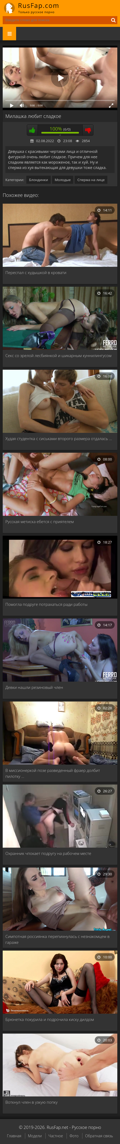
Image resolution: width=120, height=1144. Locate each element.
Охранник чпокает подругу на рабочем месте (48, 853)
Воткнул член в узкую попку (31, 1102)
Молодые (63, 179)
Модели (35, 1135)
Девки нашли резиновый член (34, 687)
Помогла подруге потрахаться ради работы (46, 604)
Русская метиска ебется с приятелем (39, 521)
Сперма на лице (91, 179)
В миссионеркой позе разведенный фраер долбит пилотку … (52, 773)
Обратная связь (99, 1135)
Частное (55, 1135)
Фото (74, 1135)
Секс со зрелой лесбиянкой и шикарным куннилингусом (58, 355)
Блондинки (38, 179)
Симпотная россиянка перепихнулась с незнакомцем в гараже (57, 939)
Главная (14, 1135)
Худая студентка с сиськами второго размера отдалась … (58, 438)
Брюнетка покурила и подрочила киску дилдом (49, 1019)
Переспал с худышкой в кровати (35, 272)
